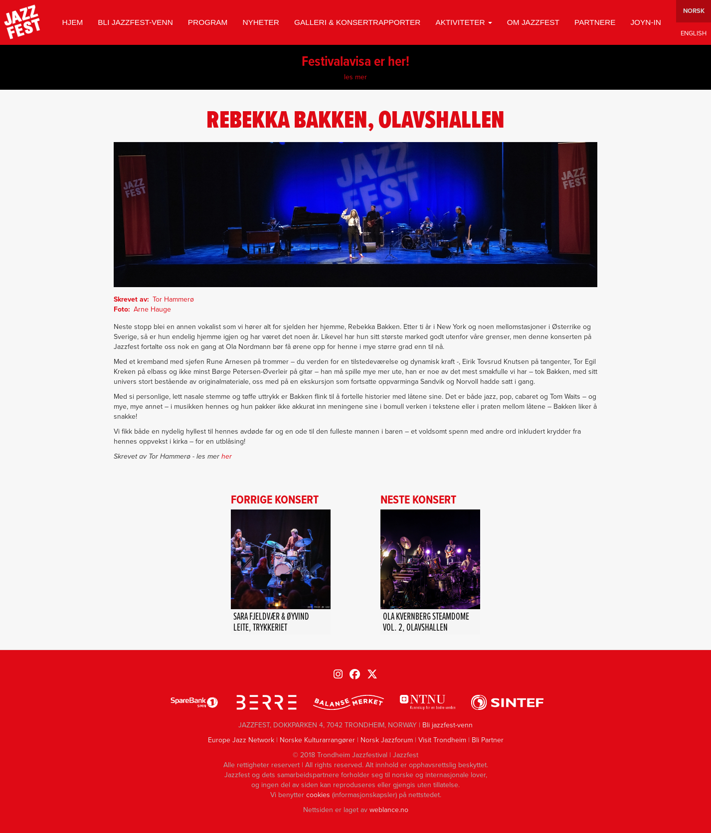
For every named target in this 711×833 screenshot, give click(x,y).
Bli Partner (488, 740)
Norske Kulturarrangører (317, 740)
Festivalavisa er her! (355, 62)
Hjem (72, 22)
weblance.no (388, 810)
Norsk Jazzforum (386, 740)
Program (208, 22)
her (226, 456)
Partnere (594, 22)
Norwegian (693, 11)
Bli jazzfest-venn (135, 22)
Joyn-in (645, 22)
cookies (318, 795)
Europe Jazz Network (241, 740)
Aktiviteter (463, 22)
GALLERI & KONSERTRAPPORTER (357, 22)
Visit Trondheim (442, 740)
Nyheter (260, 22)
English (693, 33)
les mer (355, 77)
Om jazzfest (533, 22)
